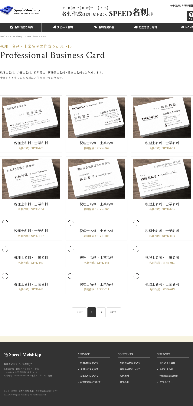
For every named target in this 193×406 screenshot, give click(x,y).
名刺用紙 (124, 375)
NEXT (113, 312)
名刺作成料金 (103, 27)
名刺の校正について (130, 369)
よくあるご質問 (167, 362)
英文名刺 (124, 382)
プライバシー (166, 382)
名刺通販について (89, 362)
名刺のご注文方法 (89, 369)
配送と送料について (90, 382)
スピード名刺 (62, 27)
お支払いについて (89, 375)
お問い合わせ (166, 369)
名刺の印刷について (130, 362)
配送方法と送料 (145, 27)
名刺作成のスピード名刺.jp (11, 36)
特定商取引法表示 (168, 375)
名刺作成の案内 (21, 27)
